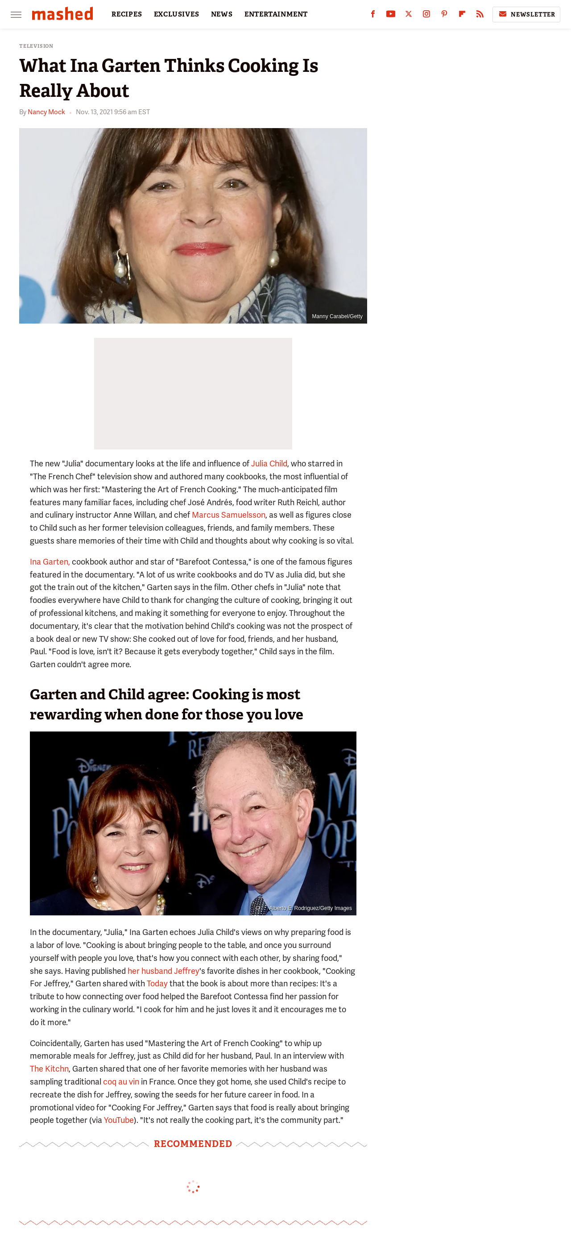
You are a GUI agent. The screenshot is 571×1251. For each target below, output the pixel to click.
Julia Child (269, 463)
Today (157, 983)
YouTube (119, 1120)
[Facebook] (373, 16)
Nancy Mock (46, 112)
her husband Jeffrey (163, 971)
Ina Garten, (50, 562)
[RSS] (480, 16)
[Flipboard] (462, 16)
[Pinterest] (444, 16)
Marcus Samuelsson (228, 515)
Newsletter (526, 14)
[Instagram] (426, 16)
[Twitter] (408, 16)
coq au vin (121, 1081)
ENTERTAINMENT (276, 14)
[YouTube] (390, 16)
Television (36, 46)
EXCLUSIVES (176, 14)
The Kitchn (49, 1069)
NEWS (222, 14)
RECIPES (127, 14)
